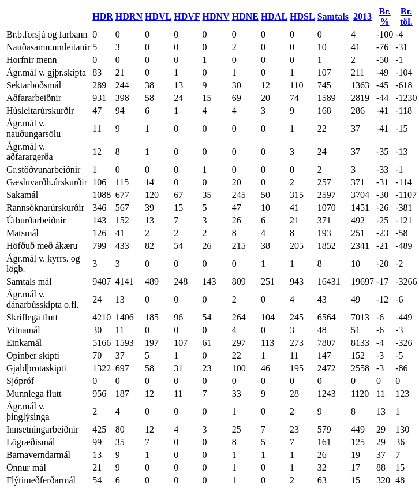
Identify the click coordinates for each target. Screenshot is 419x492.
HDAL (274, 16)
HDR (102, 16)
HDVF (187, 16)
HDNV (216, 16)
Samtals (333, 16)
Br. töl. (406, 16)
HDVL (158, 16)
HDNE (245, 16)
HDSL (302, 16)
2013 (362, 16)
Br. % (384, 16)
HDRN (129, 16)
